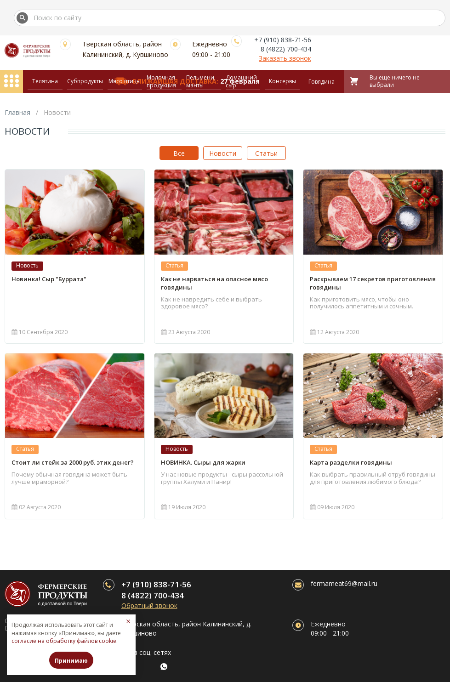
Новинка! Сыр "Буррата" (48, 279)
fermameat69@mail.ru (344, 583)
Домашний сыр (241, 81)
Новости (222, 153)
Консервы (282, 81)
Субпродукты (85, 81)
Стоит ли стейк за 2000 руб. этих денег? (72, 462)
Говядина (321, 81)
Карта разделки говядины (351, 462)
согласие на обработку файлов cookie (63, 641)
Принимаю (71, 661)
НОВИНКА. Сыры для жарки (203, 462)
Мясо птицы (124, 81)
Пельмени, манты (201, 81)
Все (179, 153)
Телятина (45, 81)
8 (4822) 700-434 (286, 49)
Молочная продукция (161, 81)
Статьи (266, 153)
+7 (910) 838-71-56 (282, 39)
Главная (17, 112)
